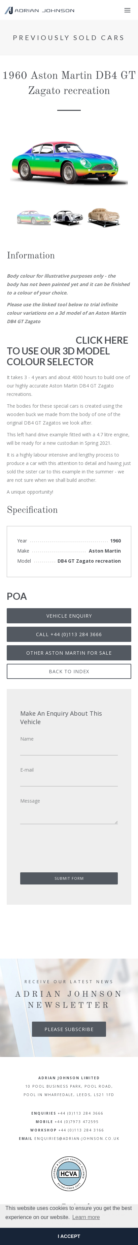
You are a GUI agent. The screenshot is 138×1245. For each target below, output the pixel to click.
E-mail (27, 770)
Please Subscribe (69, 1029)
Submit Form (69, 878)
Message (30, 801)
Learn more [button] (86, 1217)
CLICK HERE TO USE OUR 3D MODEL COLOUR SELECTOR (67, 350)
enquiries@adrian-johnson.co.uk (76, 1138)
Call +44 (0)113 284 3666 (69, 634)
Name (27, 739)
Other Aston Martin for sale (69, 653)
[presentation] (63, 851)
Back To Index (69, 671)
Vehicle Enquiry (69, 616)
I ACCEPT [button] (69, 1236)
